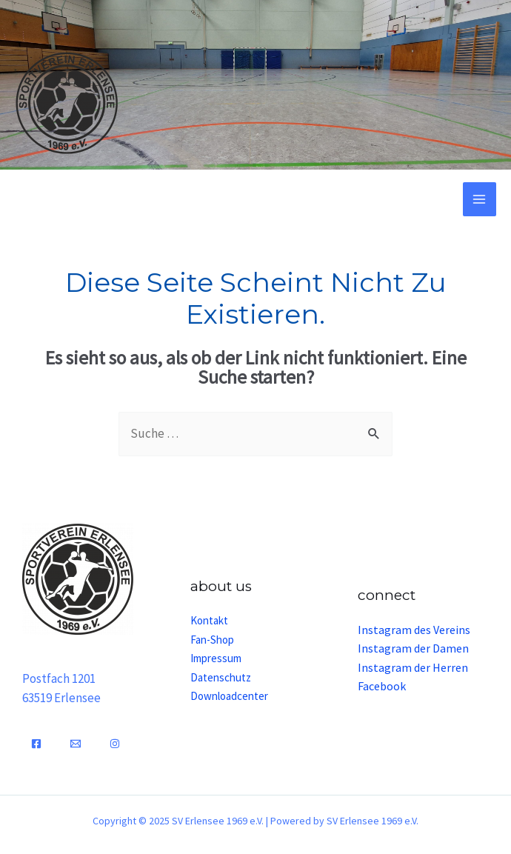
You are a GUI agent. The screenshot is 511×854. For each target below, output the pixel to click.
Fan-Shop (212, 640)
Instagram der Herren (413, 667)
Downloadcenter (229, 696)
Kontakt (209, 620)
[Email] (75, 744)
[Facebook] (36, 744)
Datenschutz (220, 677)
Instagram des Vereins (414, 629)
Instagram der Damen (413, 648)
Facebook (382, 685)
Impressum (215, 658)
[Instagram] (115, 744)
